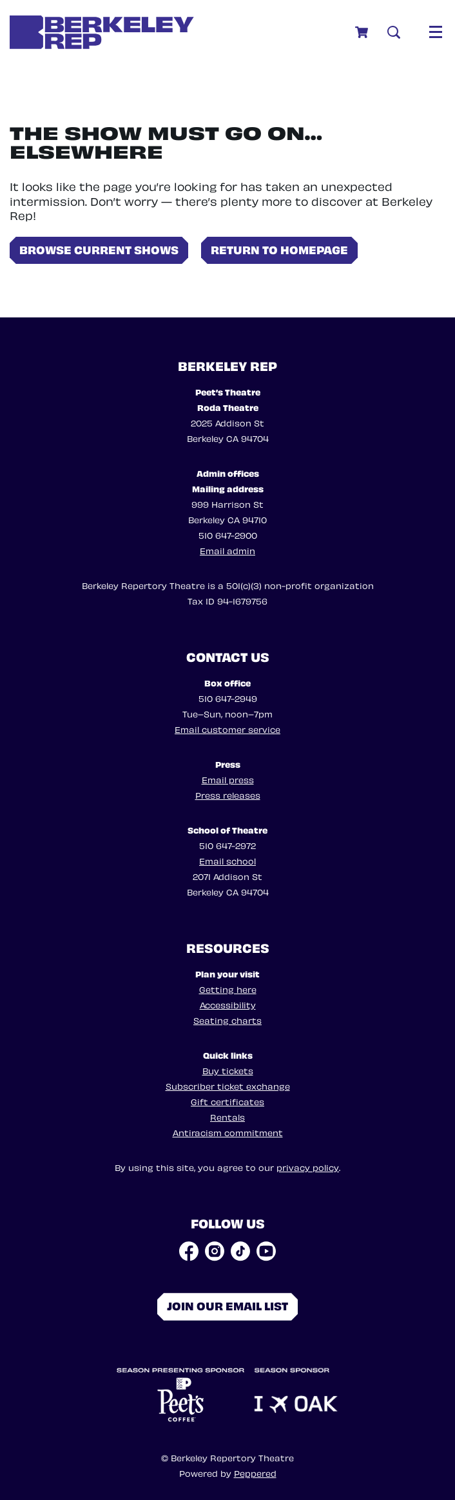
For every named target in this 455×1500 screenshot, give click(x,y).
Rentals (227, 1116)
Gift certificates (227, 1101)
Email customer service (227, 729)
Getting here (228, 989)
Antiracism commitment (228, 1132)
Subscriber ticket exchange (228, 1085)
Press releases (227, 794)
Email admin (227, 550)
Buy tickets (227, 1070)
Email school (227, 860)
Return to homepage (279, 249)
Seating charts (227, 1020)
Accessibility (228, 1004)
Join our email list (227, 1305)
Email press (228, 779)
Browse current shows (99, 249)
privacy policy (307, 1167)
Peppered (255, 1472)
